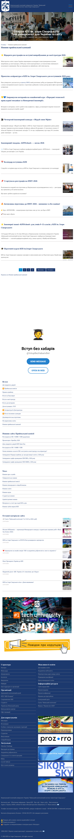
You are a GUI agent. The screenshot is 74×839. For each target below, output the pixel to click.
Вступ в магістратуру (8, 399)
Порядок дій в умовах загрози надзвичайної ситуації (19, 820)
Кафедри (3, 683)
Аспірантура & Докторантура (13, 410)
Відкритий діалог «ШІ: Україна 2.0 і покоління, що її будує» (21, 572)
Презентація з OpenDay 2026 (11, 440)
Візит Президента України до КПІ (13, 561)
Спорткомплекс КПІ (7, 699)
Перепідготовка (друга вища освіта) (49, 674)
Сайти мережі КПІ (43, 686)
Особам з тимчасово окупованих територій (14, 727)
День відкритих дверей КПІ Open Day (13, 444)
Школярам (4, 720)
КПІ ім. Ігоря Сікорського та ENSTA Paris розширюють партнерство (23, 540)
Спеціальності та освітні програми (11, 755)
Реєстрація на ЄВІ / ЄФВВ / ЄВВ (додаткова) (16, 437)
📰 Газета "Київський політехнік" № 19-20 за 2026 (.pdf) (20, 519)
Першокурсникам (6, 730)
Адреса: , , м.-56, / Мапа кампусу (28, 804)
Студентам (4, 733)
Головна (3, 44)
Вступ (5, 382)
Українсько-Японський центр (10, 706)
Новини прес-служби (8, 474)
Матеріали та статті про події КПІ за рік (14, 503)
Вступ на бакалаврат (8, 396)
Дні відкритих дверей (8, 385)
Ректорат (3, 667)
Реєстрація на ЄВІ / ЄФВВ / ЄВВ (12, 447)
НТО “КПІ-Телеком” (7, 696)
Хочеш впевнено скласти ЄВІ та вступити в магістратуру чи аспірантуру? (24, 451)
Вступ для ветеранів (8, 403)
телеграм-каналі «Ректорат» (31, 824)
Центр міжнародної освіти (46, 680)
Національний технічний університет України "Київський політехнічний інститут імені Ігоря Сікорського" (27, 6)
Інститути (4, 677)
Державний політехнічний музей (11, 693)
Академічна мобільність (45, 671)
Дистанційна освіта (44, 667)
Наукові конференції (44, 693)
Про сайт (37, 802)
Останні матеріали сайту (13, 516)
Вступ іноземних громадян (13, 413)
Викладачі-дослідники (8, 749)
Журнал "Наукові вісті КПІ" (46, 706)
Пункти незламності (9, 822)
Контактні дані (5, 802)
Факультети (4, 680)
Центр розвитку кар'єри (8, 709)
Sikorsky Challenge (6, 746)
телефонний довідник (64, 808)
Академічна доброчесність (9, 752)
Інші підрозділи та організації (10, 686)
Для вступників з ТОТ (9, 406)
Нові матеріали (53, 802)
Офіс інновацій (5, 712)
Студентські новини (8, 496)
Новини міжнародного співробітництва (14, 485)
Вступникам (4, 724)
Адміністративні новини (9, 499)
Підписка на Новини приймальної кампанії (14, 275)
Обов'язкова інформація (18, 802)
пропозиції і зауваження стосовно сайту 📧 (31, 831)
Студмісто (4, 702)
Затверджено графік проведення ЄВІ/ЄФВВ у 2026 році (19, 462)
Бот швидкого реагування (40, 813)
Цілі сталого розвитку (7, 765)
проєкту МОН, (25, 82)
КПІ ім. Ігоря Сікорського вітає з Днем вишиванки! (18, 582)
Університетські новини (9, 478)
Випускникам (5, 736)
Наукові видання (43, 690)
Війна (2, 759)
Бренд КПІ (30, 802)
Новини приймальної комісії (11, 481)
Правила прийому (7, 392)
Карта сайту (44, 802)
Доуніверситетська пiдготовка (11, 417)
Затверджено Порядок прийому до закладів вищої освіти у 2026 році (23, 455)
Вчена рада (4, 671)
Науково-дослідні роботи (45, 696)
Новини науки (6, 492)
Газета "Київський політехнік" (47, 702)
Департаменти (5, 674)
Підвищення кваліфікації (45, 677)
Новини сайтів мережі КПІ (10, 506)
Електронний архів (44, 699)
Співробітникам (6, 740)
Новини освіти (6, 488)
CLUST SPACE (5, 762)
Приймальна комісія (11, 388)
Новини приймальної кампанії (11, 424)
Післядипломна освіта (9, 421)
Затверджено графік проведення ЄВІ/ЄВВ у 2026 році (18, 458)
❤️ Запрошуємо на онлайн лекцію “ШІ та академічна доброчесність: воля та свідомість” (29, 550)
